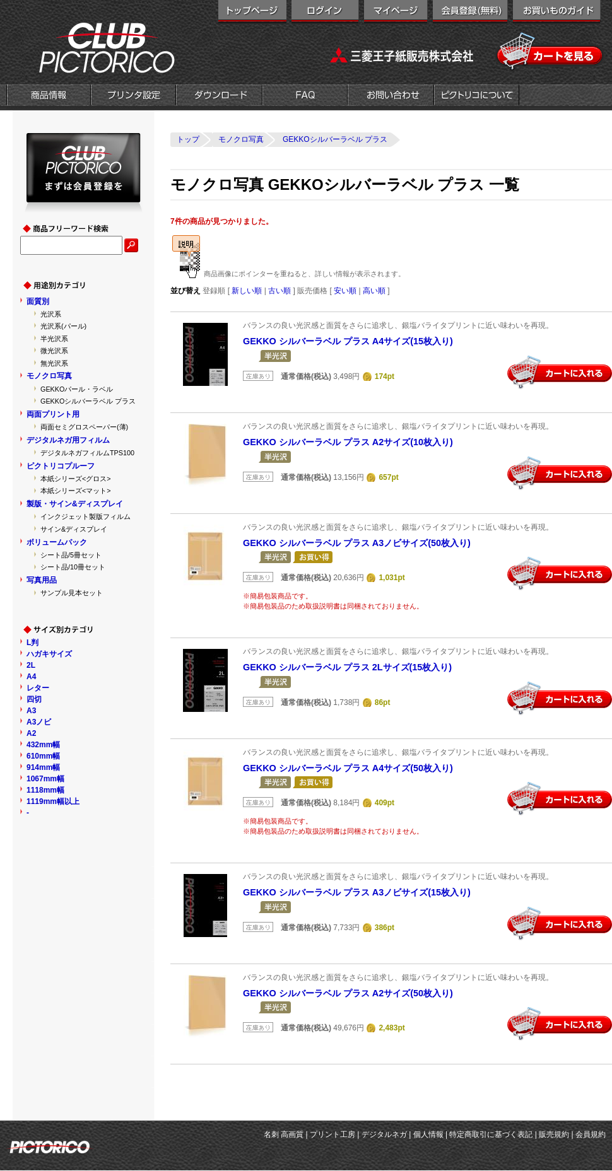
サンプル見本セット (71, 593)
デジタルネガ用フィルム (68, 440)
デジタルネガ (384, 1134)
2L (30, 665)
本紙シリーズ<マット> (75, 490)
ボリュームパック (56, 542)
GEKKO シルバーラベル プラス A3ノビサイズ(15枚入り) (357, 892)
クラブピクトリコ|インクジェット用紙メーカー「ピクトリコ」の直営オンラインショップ (91, 47)
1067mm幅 (45, 778)
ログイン (325, 12)
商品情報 (48, 96)
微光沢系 (54, 350)
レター (37, 688)
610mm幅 (43, 756)
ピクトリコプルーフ (60, 466)
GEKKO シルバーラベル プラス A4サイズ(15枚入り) (348, 341)
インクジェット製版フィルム (85, 516)
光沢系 (50, 314)
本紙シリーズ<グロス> (75, 478)
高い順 (374, 290)
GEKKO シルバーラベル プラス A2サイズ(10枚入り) (348, 442)
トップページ (252, 12)
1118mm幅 (45, 790)
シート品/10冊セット (72, 567)
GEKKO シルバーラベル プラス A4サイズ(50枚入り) (348, 768)
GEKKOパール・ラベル (76, 389)
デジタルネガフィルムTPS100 (87, 453)
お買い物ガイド (557, 12)
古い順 (279, 290)
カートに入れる (559, 373)
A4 (31, 676)
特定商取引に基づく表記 (491, 1134)
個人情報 (428, 1134)
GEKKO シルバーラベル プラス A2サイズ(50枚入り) (348, 993)
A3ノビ (38, 722)
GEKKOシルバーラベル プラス (88, 401)
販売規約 (554, 1134)
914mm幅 (43, 767)
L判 (32, 642)
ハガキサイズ (49, 654)
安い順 (345, 290)
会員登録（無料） (470, 12)
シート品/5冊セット (71, 555)
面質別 (37, 301)
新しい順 (247, 290)
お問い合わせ (391, 96)
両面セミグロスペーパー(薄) (84, 427)
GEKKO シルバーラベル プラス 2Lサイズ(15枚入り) (347, 667)
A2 (31, 733)
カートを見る (550, 52)
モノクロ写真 (49, 375)
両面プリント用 (52, 414)
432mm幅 (43, 744)
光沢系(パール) (63, 326)
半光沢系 (54, 338)
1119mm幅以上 (52, 801)
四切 (34, 699)
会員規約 (590, 1134)
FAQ (305, 96)
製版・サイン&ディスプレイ (74, 503)
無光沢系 (54, 363)
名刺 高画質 (283, 1134)
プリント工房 (332, 1134)
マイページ (396, 12)
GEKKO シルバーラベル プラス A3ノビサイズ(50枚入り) (357, 543)
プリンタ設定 (133, 96)
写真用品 (41, 580)
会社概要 (476, 96)
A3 (31, 710)
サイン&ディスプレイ (73, 529)
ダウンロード (219, 96)
